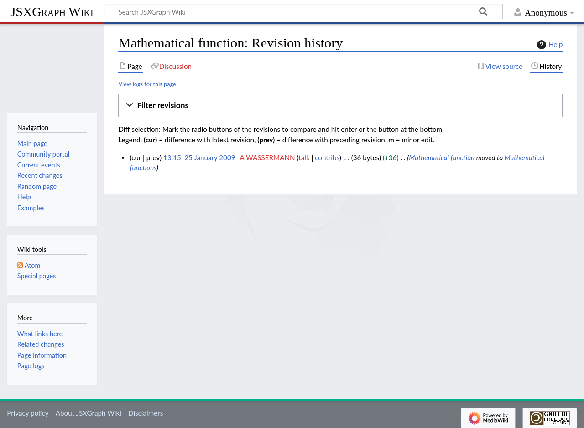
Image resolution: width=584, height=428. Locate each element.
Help (549, 44)
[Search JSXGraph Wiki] (303, 11)
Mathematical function (441, 157)
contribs (327, 157)
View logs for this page (147, 84)
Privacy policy (27, 413)
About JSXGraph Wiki (88, 413)
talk (303, 157)
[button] (340, 105)
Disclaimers (145, 413)
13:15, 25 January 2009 (199, 157)
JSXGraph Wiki (51, 12)
